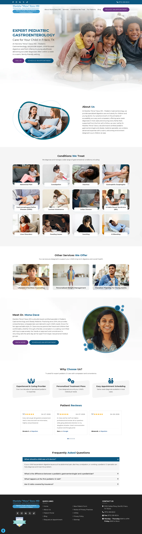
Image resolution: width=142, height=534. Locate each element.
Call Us (18, 61)
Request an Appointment (116, 9)
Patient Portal (49, 513)
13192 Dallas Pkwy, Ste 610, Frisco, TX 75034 (116, 507)
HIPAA (76, 513)
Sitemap (77, 520)
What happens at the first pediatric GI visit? (42, 479)
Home (46, 506)
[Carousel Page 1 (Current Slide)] (68, 438)
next (127, 423)
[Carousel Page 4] (74, 438)
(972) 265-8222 (109, 512)
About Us (47, 509)
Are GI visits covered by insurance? (38, 484)
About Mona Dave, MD (53, 9)
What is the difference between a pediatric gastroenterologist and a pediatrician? (59, 474)
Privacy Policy (79, 516)
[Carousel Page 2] (70, 438)
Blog (99, 9)
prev (15, 423)
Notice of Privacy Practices (83, 509)
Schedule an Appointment (39, 61)
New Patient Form (80, 506)
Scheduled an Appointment (44, 342)
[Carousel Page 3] (72, 438)
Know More (20, 342)
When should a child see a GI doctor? (40, 459)
